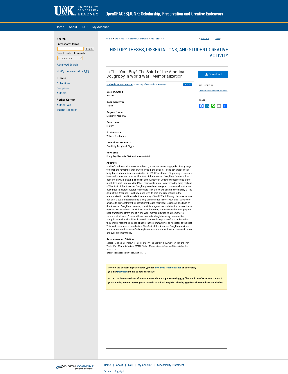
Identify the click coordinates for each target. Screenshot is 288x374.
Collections (63, 83)
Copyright (119, 371)
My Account (145, 365)
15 (163, 39)
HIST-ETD (155, 39)
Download (213, 74)
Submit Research (67, 109)
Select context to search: (71, 53)
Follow (187, 84)
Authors (61, 93)
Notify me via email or (73, 71)
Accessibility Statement (170, 365)
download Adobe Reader (168, 267)
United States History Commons (213, 91)
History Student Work (138, 39)
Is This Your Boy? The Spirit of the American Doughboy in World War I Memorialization (147, 73)
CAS (116, 39)
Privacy (107, 371)
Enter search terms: (68, 44)
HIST (123, 39)
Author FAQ (64, 105)
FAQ (130, 365)
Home (109, 39)
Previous (205, 38)
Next (217, 38)
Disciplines (63, 88)
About (119, 365)
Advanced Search (67, 64)
